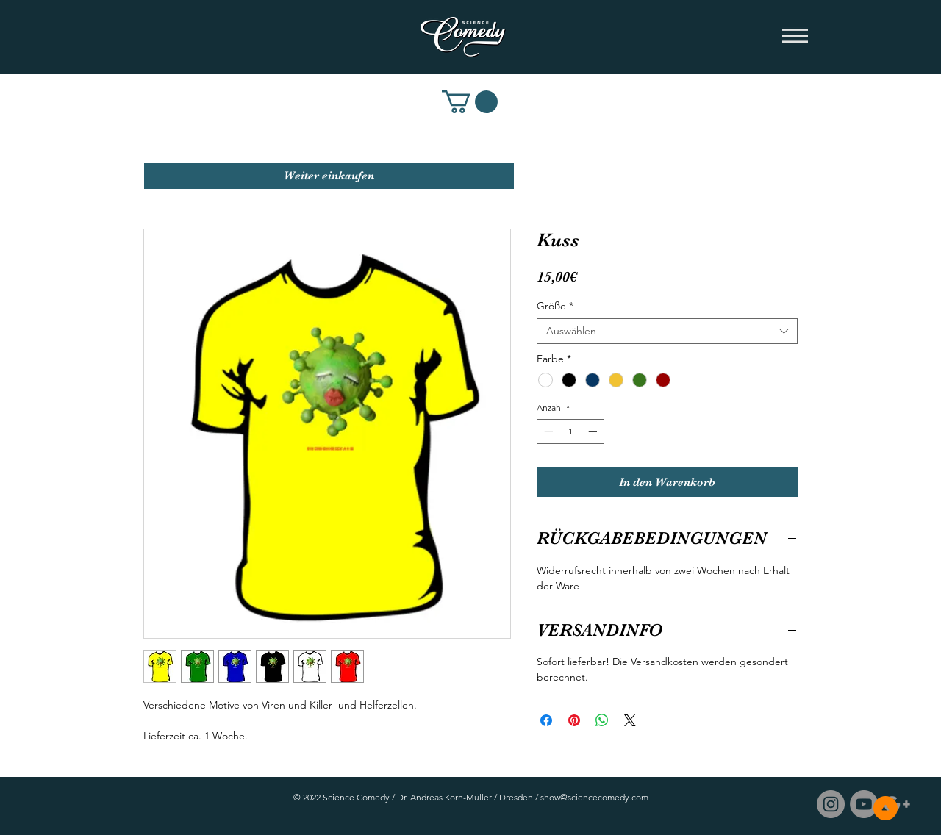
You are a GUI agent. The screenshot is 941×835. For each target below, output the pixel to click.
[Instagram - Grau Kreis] (831, 804)
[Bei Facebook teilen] (546, 720)
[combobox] (667, 331)
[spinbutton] (570, 431)
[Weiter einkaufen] (329, 176)
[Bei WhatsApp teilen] (602, 720)
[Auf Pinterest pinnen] (574, 720)
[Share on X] (630, 720)
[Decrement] (547, 431)
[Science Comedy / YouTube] (864, 804)
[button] (795, 37)
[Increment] (594, 431)
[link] (470, 101)
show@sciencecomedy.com (594, 797)
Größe (555, 306)
